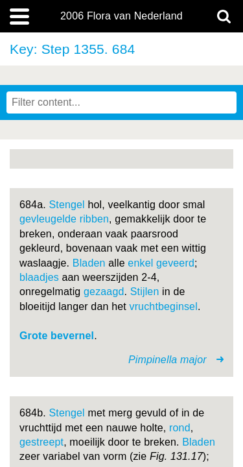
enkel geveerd (161, 263)
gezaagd (104, 291)
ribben (94, 218)
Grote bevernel (56, 335)
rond (180, 427)
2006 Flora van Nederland (121, 16)
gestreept (41, 442)
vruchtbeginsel (163, 306)
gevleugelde (47, 218)
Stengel (66, 204)
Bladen (89, 263)
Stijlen (144, 291)
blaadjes (39, 277)
